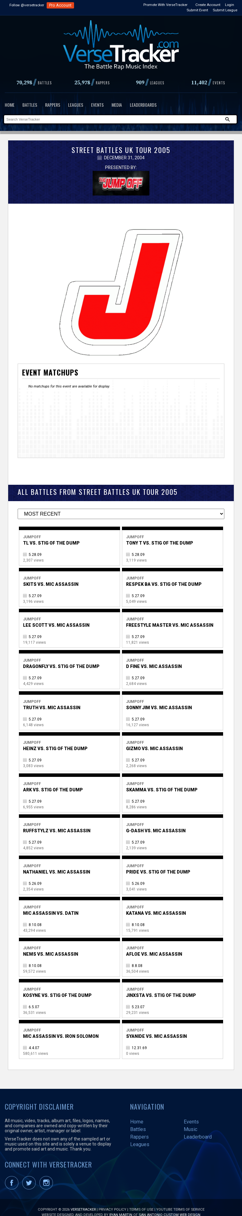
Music (190, 1120)
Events (97, 104)
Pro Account (60, 5)
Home (9, 104)
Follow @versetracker (26, 5)
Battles (29, 104)
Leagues (75, 104)
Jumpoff (32, 528)
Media (117, 104)
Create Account (207, 5)
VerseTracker (83, 1200)
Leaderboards (143, 104)
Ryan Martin (120, 1205)
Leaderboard (198, 1127)
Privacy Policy (112, 1200)
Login (229, 5)
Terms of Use (141, 1200)
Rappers (52, 104)
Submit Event (197, 10)
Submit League (225, 10)
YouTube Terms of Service (180, 1200)
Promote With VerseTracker (165, 5)
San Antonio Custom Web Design (169, 1205)
